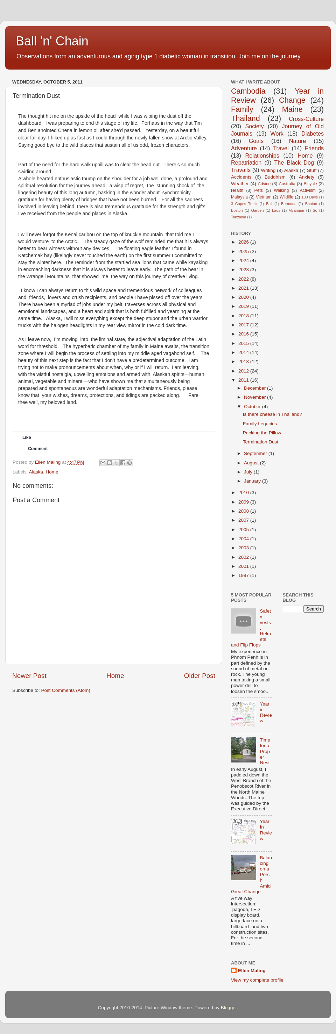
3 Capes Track (244, 204)
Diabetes (312, 133)
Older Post (199, 675)
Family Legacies (260, 423)
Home (52, 472)
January (253, 481)
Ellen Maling (252, 970)
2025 (244, 251)
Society (254, 126)
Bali (269, 204)
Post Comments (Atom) (65, 690)
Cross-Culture (306, 119)
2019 (244, 306)
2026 (244, 242)
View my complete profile (257, 980)
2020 (244, 297)
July (249, 472)
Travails (241, 170)
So (315, 210)
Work (276, 133)
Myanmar (296, 210)
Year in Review (266, 712)
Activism (308, 190)
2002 (244, 557)
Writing (268, 170)
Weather (240, 183)
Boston (237, 210)
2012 (244, 371)
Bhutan (311, 204)
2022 (244, 279)
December (255, 388)
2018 (244, 315)
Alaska (36, 472)
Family (242, 109)
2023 (244, 269)
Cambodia (248, 91)
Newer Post (29, 675)
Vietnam (263, 197)
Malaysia (239, 197)
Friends (314, 148)
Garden (257, 210)
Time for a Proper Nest (265, 751)
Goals (256, 141)
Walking (281, 190)
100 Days (310, 197)
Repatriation (246, 162)
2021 (244, 288)
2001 (244, 566)
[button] (56, 448)
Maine (292, 109)
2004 (244, 538)
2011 (244, 380)
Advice (264, 183)
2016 (244, 334)
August (252, 462)
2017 (244, 324)
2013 (244, 361)
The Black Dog (294, 162)
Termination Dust (260, 441)
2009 (244, 502)
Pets (258, 190)
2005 (244, 529)
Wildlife (286, 197)
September (256, 453)
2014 (244, 352)
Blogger (229, 1007)
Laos (276, 210)
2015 (244, 343)
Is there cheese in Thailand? (272, 414)
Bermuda (288, 204)
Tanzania (238, 217)
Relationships (262, 155)
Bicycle (310, 183)
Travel (280, 148)
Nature (297, 141)
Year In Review (266, 830)
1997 (244, 575)
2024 (244, 260)
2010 (244, 492)
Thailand (245, 118)
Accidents (241, 177)
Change (292, 100)
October (253, 406)
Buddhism (275, 177)
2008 (244, 511)
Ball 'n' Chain (52, 41)
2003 (244, 547)
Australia (287, 183)
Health (237, 190)
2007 (244, 520)
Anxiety (306, 177)
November (255, 397)
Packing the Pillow (262, 432)
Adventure (244, 148)
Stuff (312, 170)
